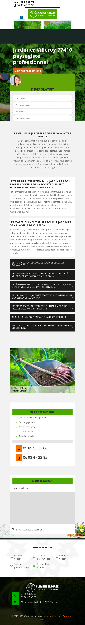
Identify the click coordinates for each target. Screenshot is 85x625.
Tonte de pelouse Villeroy (19, 566)
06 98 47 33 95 (24, 5)
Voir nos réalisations (28, 71)
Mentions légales (52, 616)
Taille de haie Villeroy (41, 566)
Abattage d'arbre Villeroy (42, 557)
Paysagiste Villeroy (62, 557)
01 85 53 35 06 (24, 1)
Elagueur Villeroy (16, 557)
